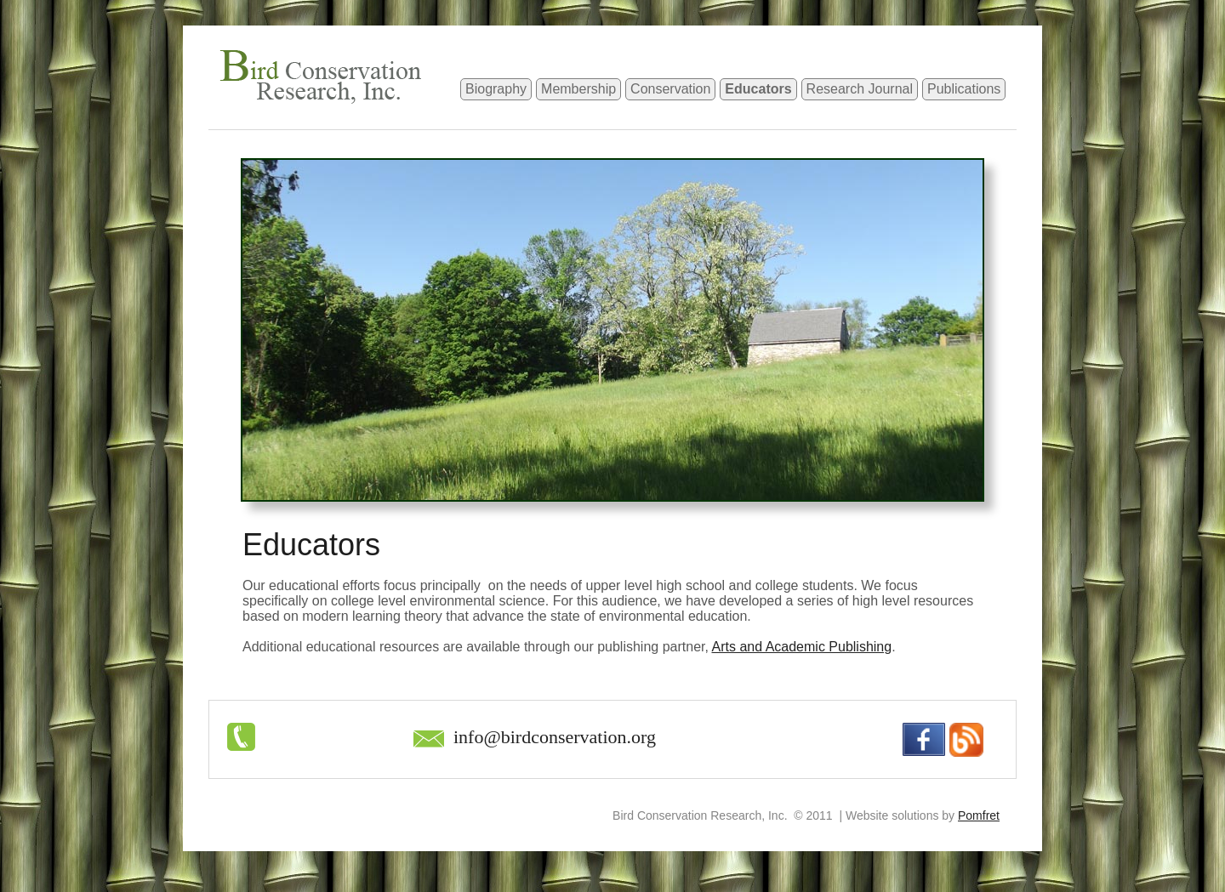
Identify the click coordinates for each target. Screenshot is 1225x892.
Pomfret (979, 815)
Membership (578, 89)
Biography (496, 89)
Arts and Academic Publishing (801, 646)
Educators (758, 89)
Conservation (670, 89)
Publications (963, 89)
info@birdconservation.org (554, 736)
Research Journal (859, 89)
